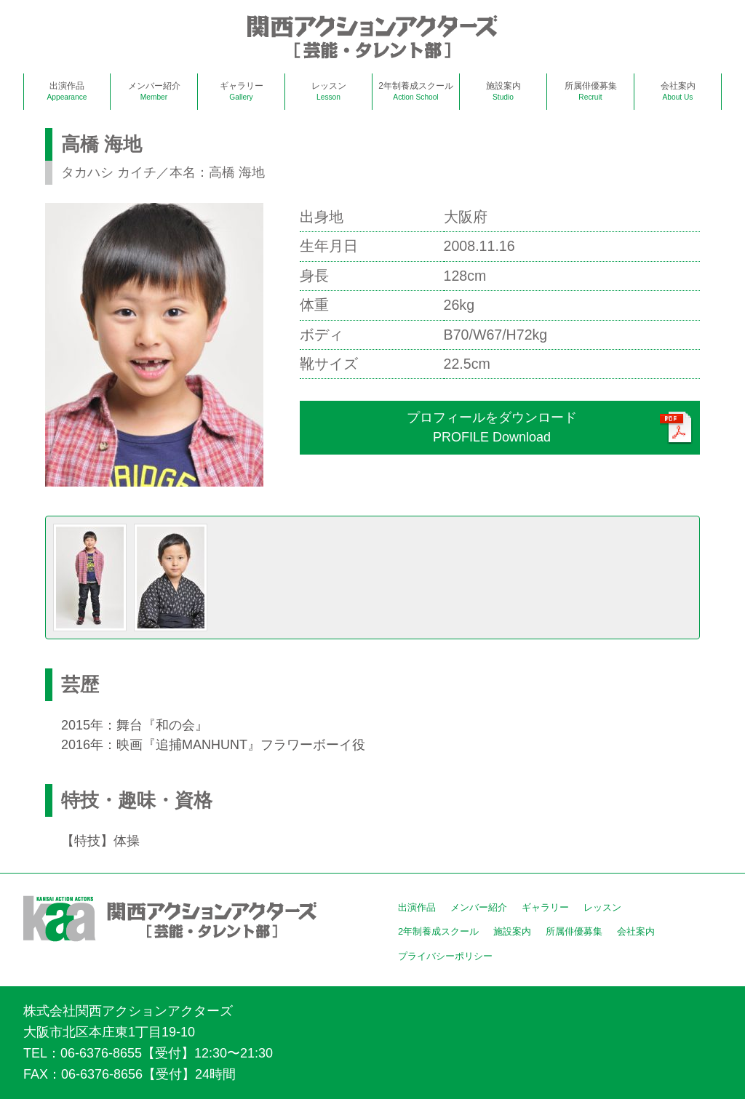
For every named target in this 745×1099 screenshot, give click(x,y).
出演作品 (67, 91)
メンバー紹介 (154, 91)
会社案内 (678, 91)
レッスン (328, 91)
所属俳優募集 (591, 91)
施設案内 (503, 91)
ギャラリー (241, 91)
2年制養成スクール (415, 91)
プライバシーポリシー (445, 956)
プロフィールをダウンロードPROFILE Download (492, 427)
